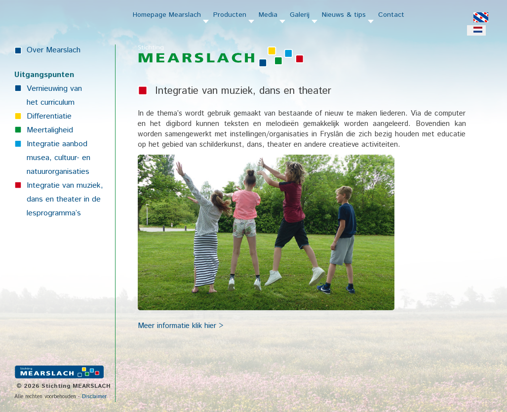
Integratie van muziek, (65, 185)
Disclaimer (94, 397)
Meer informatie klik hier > (180, 326)
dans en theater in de (64, 199)
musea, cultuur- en (58, 158)
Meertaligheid (50, 130)
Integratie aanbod (57, 144)
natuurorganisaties (58, 171)
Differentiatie (49, 116)
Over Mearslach (53, 50)
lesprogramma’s (54, 213)
